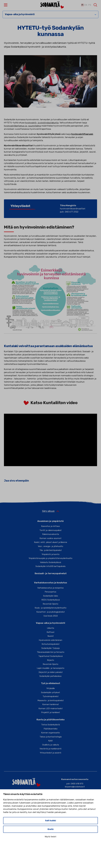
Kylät (50, 740)
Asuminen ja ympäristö (50, 521)
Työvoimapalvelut (51, 696)
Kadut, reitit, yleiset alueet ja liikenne (50, 542)
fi (82, 5)
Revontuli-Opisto (50, 604)
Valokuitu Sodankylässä (50, 562)
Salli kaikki (50, 820)
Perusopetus (50, 592)
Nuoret (50, 636)
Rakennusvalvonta (50, 534)
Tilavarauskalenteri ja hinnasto (50, 652)
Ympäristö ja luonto (50, 554)
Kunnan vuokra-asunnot (50, 538)
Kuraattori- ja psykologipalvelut (50, 612)
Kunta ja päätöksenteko (51, 719)
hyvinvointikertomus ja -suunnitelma (22, 126)
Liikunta (50, 628)
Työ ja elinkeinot (50, 683)
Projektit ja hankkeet (50, 712)
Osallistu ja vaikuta (50, 745)
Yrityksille (50, 688)
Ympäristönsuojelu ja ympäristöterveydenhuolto (50, 558)
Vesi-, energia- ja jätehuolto (50, 546)
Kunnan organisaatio (50, 732)
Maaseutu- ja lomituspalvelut (50, 700)
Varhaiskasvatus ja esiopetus (50, 588)
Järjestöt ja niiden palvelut (50, 672)
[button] (5, 5)
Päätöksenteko (50, 729)
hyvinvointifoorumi (82, 134)
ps (89, 5)
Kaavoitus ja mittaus (50, 526)
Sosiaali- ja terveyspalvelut (51, 573)
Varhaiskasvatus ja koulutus (50, 582)
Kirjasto (50, 660)
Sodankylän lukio (50, 596)
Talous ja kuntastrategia (51, 737)
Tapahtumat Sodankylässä (50, 656)
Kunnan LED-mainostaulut (51, 708)
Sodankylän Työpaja (50, 648)
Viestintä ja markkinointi (50, 749)
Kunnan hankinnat (50, 704)
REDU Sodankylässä (50, 600)
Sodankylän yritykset (50, 692)
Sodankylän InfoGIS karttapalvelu (50, 566)
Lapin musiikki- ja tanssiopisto (50, 668)
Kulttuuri (50, 632)
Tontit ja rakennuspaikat (50, 530)
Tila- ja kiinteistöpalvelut (50, 550)
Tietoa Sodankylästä (50, 724)
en (85, 5)
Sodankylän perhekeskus (50, 676)
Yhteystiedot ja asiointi (50, 753)
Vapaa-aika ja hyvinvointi (20, 14)
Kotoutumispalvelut (50, 644)
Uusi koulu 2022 (50, 616)
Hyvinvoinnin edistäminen (50, 640)
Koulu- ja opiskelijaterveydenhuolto (50, 608)
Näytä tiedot (50, 836)
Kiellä (50, 829)
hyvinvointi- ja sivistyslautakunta (42, 122)
